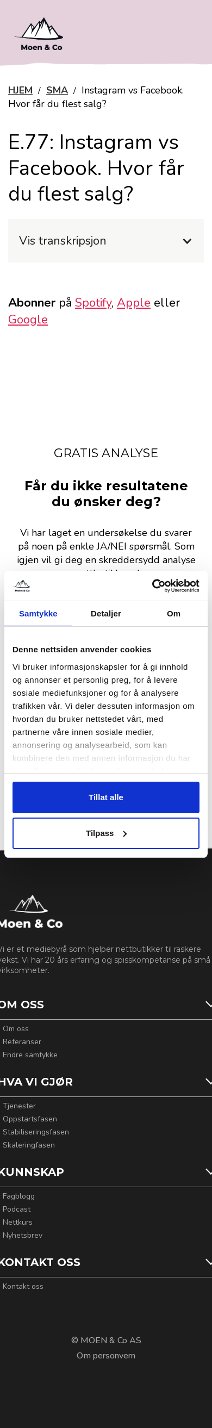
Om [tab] (173, 613)
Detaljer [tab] (106, 613)
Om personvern (106, 1356)
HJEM (20, 90)
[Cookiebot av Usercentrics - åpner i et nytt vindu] (152, 586)
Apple (134, 303)
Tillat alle (106, 797)
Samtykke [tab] (38, 613)
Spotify (93, 303)
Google (28, 319)
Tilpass (106, 833)
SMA (57, 90)
